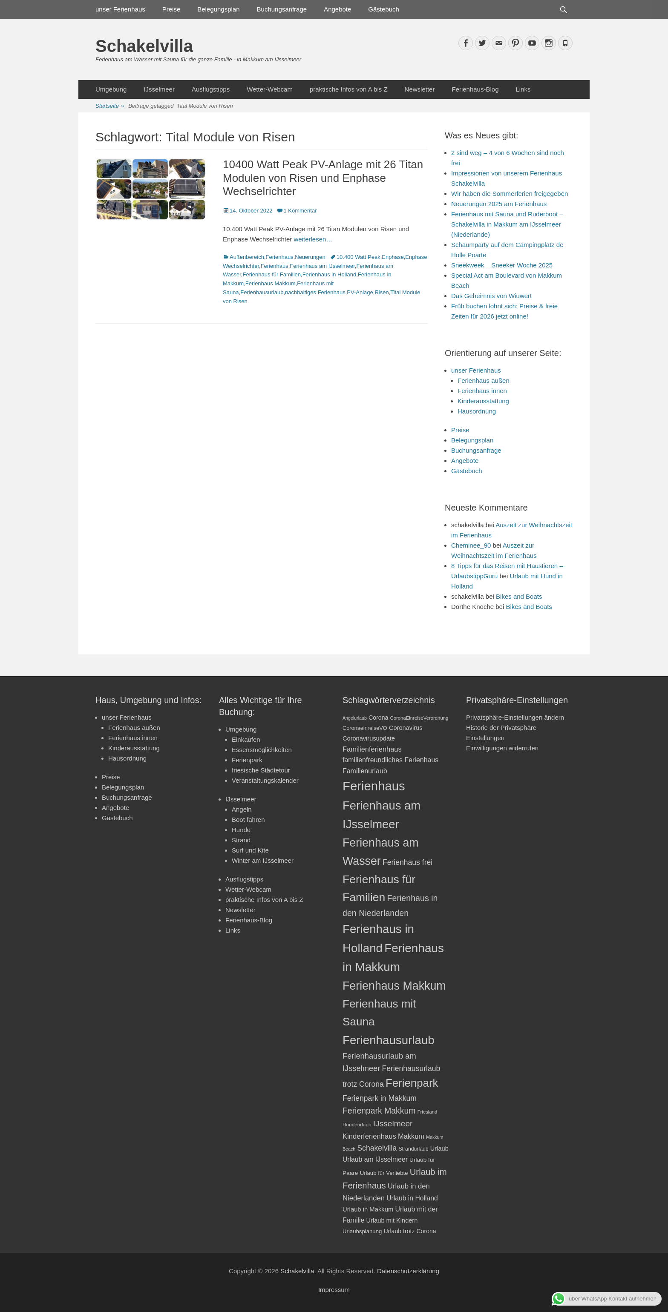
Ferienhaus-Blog (475, 89)
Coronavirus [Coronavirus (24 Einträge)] (406, 727)
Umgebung (111, 89)
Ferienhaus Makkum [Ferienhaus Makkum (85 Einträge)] (394, 985)
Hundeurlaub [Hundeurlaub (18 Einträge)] (357, 1125)
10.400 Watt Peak (358, 257)
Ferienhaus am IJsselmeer (322, 266)
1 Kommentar (300, 210)
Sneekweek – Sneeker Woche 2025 (502, 265)
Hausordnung (477, 411)
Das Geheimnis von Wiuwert (491, 295)
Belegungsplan (218, 9)
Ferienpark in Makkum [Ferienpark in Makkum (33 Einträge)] (380, 1098)
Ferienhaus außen (484, 380)
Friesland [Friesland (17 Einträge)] (428, 1111)
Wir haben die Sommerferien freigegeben (509, 193)
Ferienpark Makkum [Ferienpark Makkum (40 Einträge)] (379, 1110)
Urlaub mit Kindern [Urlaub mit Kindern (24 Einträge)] (392, 1220)
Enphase (392, 257)
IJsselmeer (159, 89)
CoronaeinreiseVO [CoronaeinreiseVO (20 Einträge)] (365, 728)
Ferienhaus (280, 257)
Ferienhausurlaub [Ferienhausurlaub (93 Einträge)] (389, 1040)
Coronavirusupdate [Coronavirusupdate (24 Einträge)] (369, 738)
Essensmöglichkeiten (262, 749)
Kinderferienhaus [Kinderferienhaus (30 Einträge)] (369, 1136)
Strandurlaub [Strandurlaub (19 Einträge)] (413, 1149)
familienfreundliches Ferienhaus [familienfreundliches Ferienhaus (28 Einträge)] (390, 760)
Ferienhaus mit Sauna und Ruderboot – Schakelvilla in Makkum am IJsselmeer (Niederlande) (507, 224)
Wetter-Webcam (270, 89)
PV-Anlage (360, 292)
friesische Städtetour (261, 770)
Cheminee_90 (471, 545)
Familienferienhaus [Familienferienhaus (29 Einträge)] (372, 749)
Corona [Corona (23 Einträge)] (378, 717)
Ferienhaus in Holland (329, 274)
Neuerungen (310, 257)
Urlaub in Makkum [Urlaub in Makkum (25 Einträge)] (368, 1209)
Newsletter (420, 89)
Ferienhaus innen (482, 390)
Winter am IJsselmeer (263, 860)
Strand (241, 840)
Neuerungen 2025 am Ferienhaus (499, 203)
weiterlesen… (313, 239)
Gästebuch (383, 9)
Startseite (109, 106)
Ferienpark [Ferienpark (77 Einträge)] (412, 1083)
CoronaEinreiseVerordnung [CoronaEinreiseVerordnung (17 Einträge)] (419, 718)
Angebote (337, 9)
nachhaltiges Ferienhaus (315, 292)
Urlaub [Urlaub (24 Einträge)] (439, 1148)
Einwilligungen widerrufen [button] (502, 748)
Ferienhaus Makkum (270, 283)
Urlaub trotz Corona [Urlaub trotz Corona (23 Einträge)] (410, 1231)
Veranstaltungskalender (265, 780)
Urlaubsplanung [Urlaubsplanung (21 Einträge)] (362, 1231)
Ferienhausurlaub (261, 292)
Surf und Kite (250, 850)
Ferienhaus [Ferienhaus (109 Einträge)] (374, 786)
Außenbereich (247, 257)
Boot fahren (248, 819)
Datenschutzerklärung (408, 1271)
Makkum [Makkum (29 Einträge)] (411, 1136)
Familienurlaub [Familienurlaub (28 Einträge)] (365, 771)
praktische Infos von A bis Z (349, 89)
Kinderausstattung (483, 401)
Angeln (242, 809)
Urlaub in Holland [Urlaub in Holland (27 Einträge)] (412, 1198)
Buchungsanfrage (282, 9)
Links (522, 89)
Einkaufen (246, 739)
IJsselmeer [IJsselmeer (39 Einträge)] (393, 1123)
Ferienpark (247, 760)
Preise (171, 9)
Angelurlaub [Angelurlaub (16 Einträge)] (355, 718)
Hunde (241, 829)
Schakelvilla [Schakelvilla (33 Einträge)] (377, 1148)
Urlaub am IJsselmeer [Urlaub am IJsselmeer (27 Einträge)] (375, 1159)
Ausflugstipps (211, 89)
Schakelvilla (144, 46)
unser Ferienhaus (120, 9)
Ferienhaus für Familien (271, 274)
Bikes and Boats (519, 596)
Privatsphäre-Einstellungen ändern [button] (515, 717)
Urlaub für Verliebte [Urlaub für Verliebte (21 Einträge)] (384, 1173)
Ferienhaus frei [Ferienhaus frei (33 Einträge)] (407, 862)
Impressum (334, 1289)
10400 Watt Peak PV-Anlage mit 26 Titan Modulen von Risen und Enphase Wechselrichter (323, 177)
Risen (381, 292)
